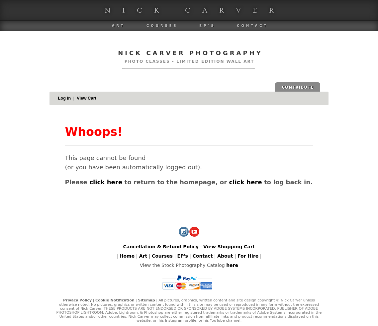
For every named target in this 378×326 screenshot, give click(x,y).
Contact (252, 26)
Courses (162, 26)
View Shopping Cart (229, 246)
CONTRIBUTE (298, 87)
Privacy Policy (77, 300)
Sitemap (146, 300)
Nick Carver (195, 10)
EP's (207, 26)
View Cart (86, 98)
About (225, 256)
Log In (64, 98)
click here (105, 182)
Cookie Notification (115, 300)
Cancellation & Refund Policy (161, 246)
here (232, 265)
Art (118, 26)
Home (127, 256)
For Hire (247, 256)
